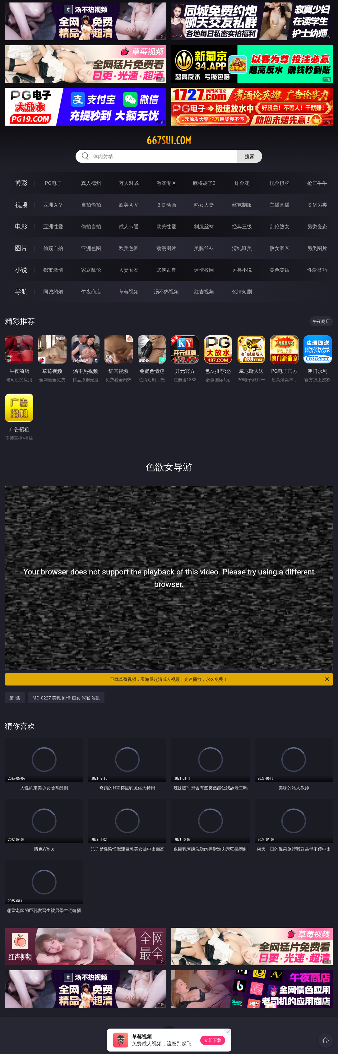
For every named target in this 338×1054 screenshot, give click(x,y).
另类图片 (317, 248)
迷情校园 (204, 269)
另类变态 (317, 226)
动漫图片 (166, 248)
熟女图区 (279, 248)
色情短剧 (242, 291)
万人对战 (129, 183)
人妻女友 (129, 269)
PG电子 (53, 183)
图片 (21, 248)
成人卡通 (129, 226)
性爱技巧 (317, 269)
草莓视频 (129, 291)
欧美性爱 (166, 226)
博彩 (21, 183)
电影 (21, 226)
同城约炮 (53, 291)
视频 (21, 204)
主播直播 (279, 204)
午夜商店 (91, 291)
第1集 (15, 698)
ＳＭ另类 (317, 204)
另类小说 (242, 269)
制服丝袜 (204, 226)
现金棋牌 (279, 183)
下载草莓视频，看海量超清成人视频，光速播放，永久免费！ (220, 679)
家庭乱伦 (91, 269)
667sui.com (168, 140)
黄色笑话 (279, 269)
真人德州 (91, 183)
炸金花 (241, 183)
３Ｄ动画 (166, 204)
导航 (21, 291)
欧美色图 (129, 248)
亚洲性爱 (53, 226)
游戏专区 (166, 183)
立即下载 (212, 1040)
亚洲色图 (91, 248)
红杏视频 (204, 291)
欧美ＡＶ (129, 204)
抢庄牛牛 (317, 183)
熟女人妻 (204, 204)
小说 (21, 270)
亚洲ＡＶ (53, 204)
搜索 (250, 156)
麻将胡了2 (204, 183)
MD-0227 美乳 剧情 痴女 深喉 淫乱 (66, 698)
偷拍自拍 (91, 226)
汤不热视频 (166, 291)
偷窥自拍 (53, 248)
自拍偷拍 (91, 204)
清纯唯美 (242, 248)
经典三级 (242, 226)
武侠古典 (166, 269)
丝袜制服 (242, 204)
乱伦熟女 (279, 226)
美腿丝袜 (204, 248)
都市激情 (53, 269)
